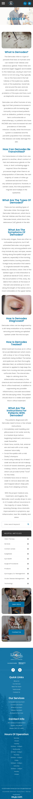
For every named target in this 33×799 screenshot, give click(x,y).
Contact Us (16, 632)
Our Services (16, 684)
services (7, 544)
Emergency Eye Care (16, 713)
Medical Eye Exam (16, 707)
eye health (8, 559)
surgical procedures (11, 564)
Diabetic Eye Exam (16, 710)
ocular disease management (14, 579)
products (7, 569)
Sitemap (28, 791)
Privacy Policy (21, 791)
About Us (16, 681)
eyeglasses (8, 554)
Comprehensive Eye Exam (16, 702)
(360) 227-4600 (18, 728)
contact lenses (9, 549)
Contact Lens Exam (17, 705)
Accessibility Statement (9, 791)
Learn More (16, 604)
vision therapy (9, 539)
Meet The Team (16, 687)
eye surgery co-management (14, 574)
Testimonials (16, 689)
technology (8, 584)
